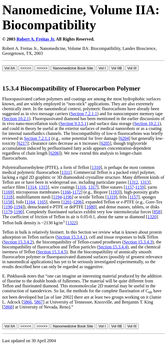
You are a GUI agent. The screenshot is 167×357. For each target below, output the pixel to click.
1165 (41, 202)
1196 (67, 197)
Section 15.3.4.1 (71, 237)
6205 (105, 143)
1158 (8, 202)
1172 (76, 192)
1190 (8, 207)
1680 (90, 207)
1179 (8, 211)
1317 (92, 187)
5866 (27, 302)
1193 (114, 192)
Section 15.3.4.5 (52, 252)
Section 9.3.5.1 (73, 123)
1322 (71, 222)
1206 (77, 202)
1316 (81, 187)
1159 (139, 187)
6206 (54, 153)
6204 (124, 138)
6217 (22, 143)
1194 (57, 197)
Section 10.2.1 (16, 118)
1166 (66, 192)
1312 (133, 182)
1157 (129, 187)
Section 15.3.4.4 (112, 247)
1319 (111, 197)
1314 (32, 187)
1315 (43, 187)
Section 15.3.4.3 (138, 242)
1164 (30, 202)
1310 (96, 167)
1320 (151, 216)
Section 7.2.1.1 (84, 113)
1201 (67, 202)
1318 (8, 197)
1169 (8, 192)
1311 (65, 172)
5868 (8, 307)
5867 (38, 302)
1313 (144, 182)
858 (157, 211)
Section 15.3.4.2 (18, 242)
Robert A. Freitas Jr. (36, 39)
